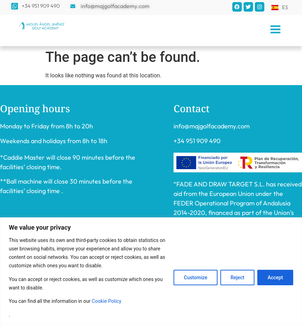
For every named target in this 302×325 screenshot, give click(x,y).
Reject (237, 277)
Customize (195, 277)
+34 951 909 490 (197, 141)
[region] (151, 271)
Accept (275, 277)
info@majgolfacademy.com (212, 126)
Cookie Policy (106, 301)
